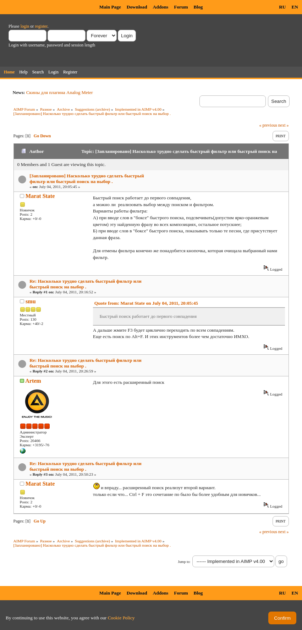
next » (283, 125)
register (41, 26)
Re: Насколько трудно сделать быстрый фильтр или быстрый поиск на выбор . (85, 283)
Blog (198, 7)
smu (30, 301)
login (25, 26)
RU (282, 7)
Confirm (282, 618)
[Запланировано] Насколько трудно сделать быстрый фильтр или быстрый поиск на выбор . (86, 178)
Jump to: (184, 562)
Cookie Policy (121, 617)
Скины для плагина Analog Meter (59, 92)
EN (294, 7)
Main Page (110, 7)
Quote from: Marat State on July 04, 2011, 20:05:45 (146, 303)
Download (137, 7)
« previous (268, 125)
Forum (181, 7)
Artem (33, 381)
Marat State (40, 196)
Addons (161, 7)
